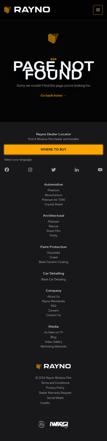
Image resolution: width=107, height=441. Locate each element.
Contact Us (53, 315)
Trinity (53, 235)
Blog (53, 337)
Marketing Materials (54, 346)
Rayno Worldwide (53, 301)
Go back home (53, 95)
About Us (53, 296)
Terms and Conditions (55, 383)
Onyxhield (53, 252)
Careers (53, 310)
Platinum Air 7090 (53, 199)
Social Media (55, 398)
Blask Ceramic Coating (53, 262)
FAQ (53, 306)
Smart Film (53, 231)
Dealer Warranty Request (55, 392)
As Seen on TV (53, 332)
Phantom (53, 190)
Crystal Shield (54, 204)
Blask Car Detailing (53, 279)
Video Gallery (53, 341)
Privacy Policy (55, 387)
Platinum (53, 221)
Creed (54, 257)
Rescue (53, 226)
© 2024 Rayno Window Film (53, 377)
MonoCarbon (53, 195)
